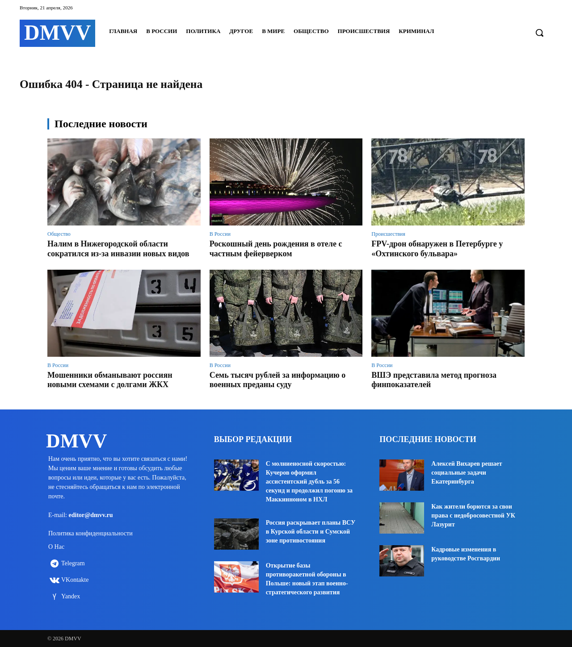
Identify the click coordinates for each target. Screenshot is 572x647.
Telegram (73, 566)
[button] (539, 33)
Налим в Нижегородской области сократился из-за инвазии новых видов (118, 248)
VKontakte (74, 583)
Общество (59, 234)
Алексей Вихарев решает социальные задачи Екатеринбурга (466, 472)
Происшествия (388, 234)
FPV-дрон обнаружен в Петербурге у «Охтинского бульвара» (437, 248)
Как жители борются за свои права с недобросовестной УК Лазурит (473, 515)
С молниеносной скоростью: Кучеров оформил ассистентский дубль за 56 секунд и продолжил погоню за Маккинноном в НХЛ (309, 481)
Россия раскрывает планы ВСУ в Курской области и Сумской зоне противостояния (311, 531)
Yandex (70, 599)
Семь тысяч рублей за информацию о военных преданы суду (278, 380)
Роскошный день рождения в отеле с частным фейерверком (276, 248)
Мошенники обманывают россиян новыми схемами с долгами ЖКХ (109, 380)
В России (220, 234)
